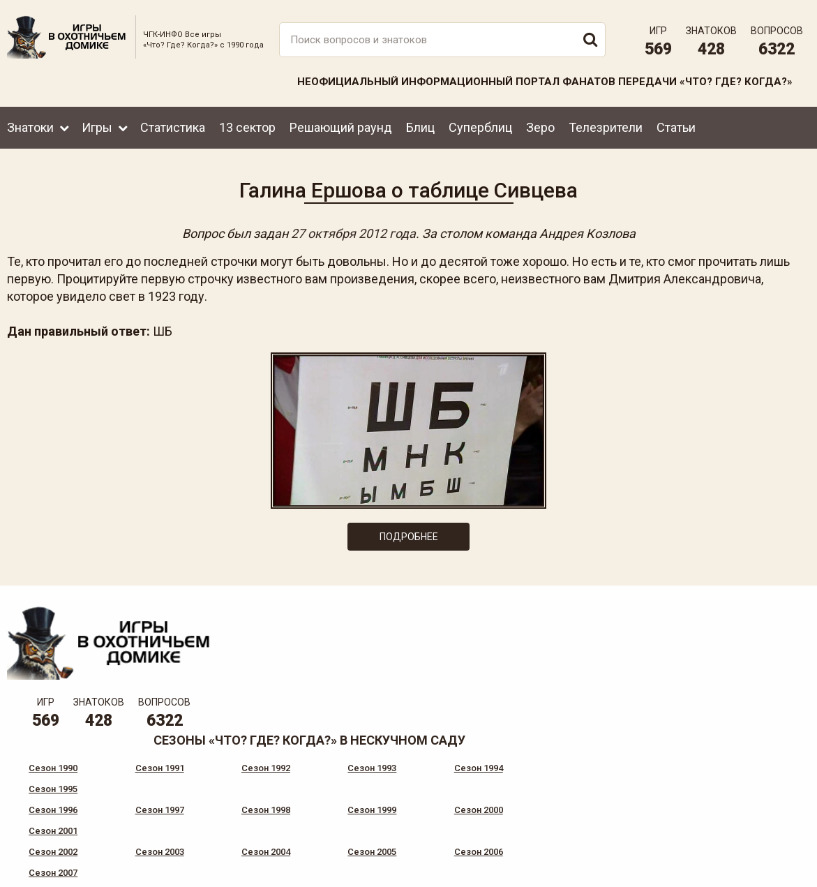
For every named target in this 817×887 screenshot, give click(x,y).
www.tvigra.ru (512, 817)
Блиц (420, 126)
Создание (760, 865)
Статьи (676, 126)
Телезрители (606, 126)
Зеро (540, 126)
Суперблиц (480, 126)
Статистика (172, 126)
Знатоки (30, 126)
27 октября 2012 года (353, 232)
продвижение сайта (777, 873)
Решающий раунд (341, 126)
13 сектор (247, 126)
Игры (97, 126)
